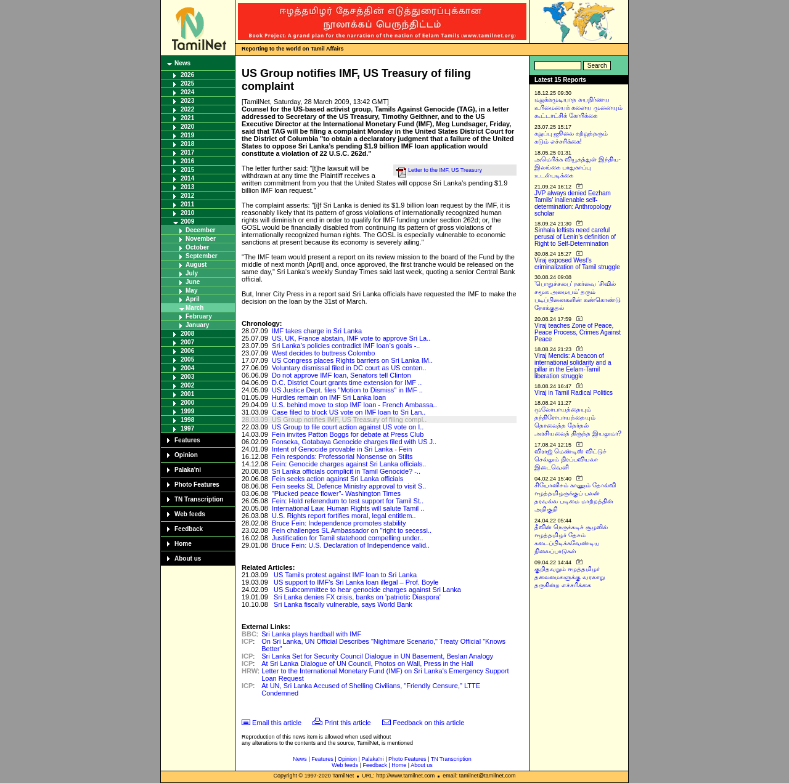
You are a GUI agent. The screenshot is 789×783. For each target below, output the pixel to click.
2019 (187, 135)
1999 (187, 411)
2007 (187, 342)
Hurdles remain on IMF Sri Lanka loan (329, 397)
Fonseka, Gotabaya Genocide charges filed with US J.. (354, 441)
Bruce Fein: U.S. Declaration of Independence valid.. (351, 545)
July (192, 273)
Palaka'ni (187, 469)
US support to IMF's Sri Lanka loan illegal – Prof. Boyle (356, 582)
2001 (187, 394)
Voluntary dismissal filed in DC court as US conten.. (349, 367)
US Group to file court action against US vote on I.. (347, 427)
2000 (187, 402)
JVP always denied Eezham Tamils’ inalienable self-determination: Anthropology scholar (572, 203)
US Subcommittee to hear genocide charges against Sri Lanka (367, 589)
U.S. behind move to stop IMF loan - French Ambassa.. (354, 404)
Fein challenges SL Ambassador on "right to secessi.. (351, 530)
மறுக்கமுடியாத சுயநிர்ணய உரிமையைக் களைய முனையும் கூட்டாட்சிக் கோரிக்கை (578, 107)
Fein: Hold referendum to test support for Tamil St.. (347, 501)
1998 (187, 419)
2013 (187, 187)
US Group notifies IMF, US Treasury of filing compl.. (349, 419)
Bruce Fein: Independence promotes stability (339, 523)
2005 (187, 359)
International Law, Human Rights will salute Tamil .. (348, 508)
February (199, 316)
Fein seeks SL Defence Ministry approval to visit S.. (349, 486)
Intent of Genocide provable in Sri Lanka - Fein (342, 449)
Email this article (276, 722)
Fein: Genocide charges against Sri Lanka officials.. (349, 464)
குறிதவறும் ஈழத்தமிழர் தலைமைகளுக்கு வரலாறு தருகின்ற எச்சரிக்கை (569, 577)
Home (183, 543)
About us (187, 558)
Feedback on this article (428, 722)
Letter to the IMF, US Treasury (445, 170)
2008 (187, 333)
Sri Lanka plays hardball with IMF (311, 634)
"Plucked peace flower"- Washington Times (336, 493)
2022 (187, 109)
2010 (187, 212)
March (194, 307)
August (196, 264)
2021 (187, 118)
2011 (187, 204)
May (191, 290)
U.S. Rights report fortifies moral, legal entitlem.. (344, 515)
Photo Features (196, 484)
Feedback (188, 528)
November (201, 238)
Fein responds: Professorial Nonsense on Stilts (342, 456)
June (193, 281)
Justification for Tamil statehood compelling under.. (347, 538)
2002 (187, 385)
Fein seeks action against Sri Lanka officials (337, 478)
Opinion (186, 455)
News (182, 63)
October (197, 247)
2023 (187, 100)
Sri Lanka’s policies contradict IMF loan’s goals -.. (346, 345)
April (193, 299)
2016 (187, 161)
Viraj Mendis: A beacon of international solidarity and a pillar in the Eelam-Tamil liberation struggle (572, 365)
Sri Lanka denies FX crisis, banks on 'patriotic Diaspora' (357, 597)
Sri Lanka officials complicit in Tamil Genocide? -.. (346, 471)
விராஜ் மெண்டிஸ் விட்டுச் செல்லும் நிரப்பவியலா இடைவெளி (570, 459)
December (200, 230)
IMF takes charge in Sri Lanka (317, 331)
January (197, 325)
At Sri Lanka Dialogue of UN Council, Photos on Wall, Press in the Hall (367, 663)
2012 (187, 195)
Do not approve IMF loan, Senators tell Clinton (341, 375)
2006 (187, 350)
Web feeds (189, 514)
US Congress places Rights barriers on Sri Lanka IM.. (352, 360)
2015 (187, 169)
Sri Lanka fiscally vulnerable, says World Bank (343, 604)
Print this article (348, 722)
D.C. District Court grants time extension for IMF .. (347, 382)
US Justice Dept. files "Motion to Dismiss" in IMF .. (347, 390)
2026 (187, 74)
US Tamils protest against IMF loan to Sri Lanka (345, 574)
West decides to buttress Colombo (323, 353)
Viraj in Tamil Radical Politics (573, 392)
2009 (187, 221)
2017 (187, 152)
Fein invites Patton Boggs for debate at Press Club (347, 434)
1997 (187, 428)
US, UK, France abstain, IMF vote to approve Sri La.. (351, 338)
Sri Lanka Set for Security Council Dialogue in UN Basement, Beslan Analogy (377, 656)
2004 (187, 368)
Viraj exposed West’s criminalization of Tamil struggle (577, 263)
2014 (187, 178)
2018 (187, 143)
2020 (187, 126)
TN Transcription (198, 499)
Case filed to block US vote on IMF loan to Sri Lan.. (348, 412)
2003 (187, 376)
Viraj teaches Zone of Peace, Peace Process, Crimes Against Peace (577, 332)
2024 (187, 92)
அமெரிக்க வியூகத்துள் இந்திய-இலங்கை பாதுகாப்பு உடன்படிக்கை (577, 167)
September (202, 256)
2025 (187, 83)
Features (187, 440)
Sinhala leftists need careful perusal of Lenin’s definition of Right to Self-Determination (575, 237)
